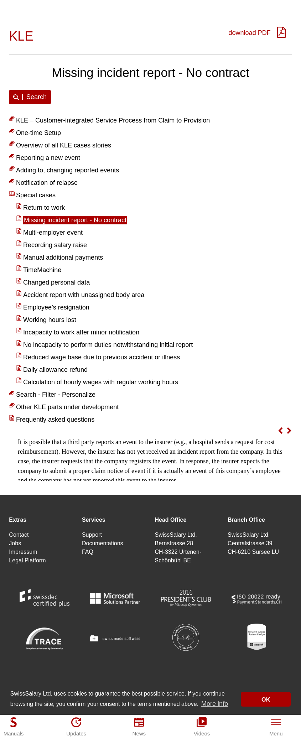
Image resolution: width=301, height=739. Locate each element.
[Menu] (276, 726)
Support (92, 535)
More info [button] (214, 704)
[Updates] (76, 726)
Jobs (15, 543)
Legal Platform (27, 560)
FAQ (87, 552)
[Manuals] (13, 726)
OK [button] (265, 700)
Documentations (102, 543)
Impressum (23, 552)
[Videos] (201, 726)
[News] (139, 726)
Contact (18, 535)
